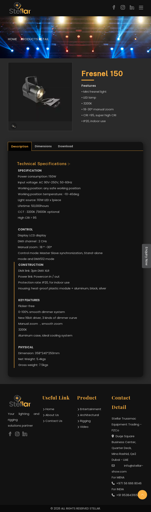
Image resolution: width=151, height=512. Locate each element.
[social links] (10, 434)
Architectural (89, 415)
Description (19, 146)
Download (65, 146)
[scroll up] (142, 494)
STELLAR (95, 508)
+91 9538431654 (126, 495)
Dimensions (43, 146)
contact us (53, 421)
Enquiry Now (146, 256)
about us (52, 415)
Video (84, 427)
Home (12, 39)
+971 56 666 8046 (127, 483)
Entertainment (90, 409)
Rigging (85, 421)
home (49, 409)
